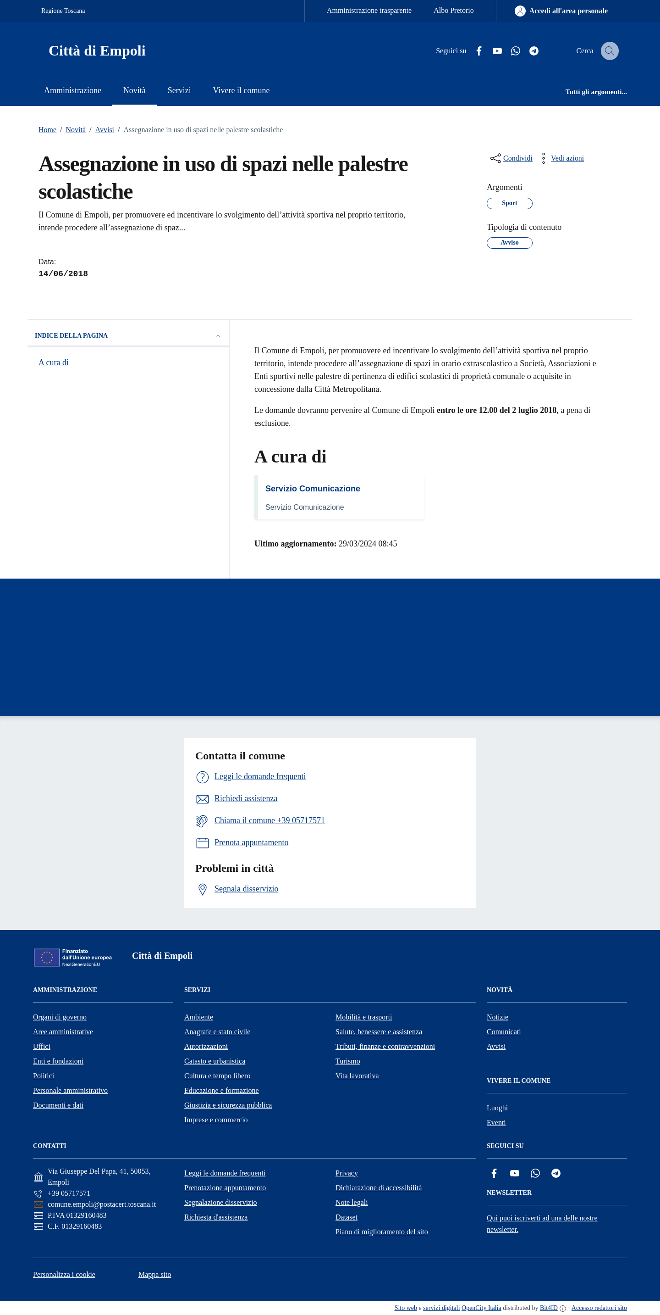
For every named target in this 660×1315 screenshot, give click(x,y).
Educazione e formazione (221, 1090)
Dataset (347, 1217)
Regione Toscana (63, 10)
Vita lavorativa (357, 1076)
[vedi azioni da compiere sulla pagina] (560, 158)
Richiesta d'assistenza (216, 1217)
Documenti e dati (58, 1105)
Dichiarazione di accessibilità (379, 1188)
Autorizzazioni (206, 1046)
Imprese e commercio (216, 1120)
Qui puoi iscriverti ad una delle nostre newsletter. (542, 1223)
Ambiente (198, 1017)
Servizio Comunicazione (312, 488)
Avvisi (100, 129)
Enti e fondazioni (58, 1061)
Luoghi (497, 1108)
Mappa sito (154, 1274)
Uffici (41, 1046)
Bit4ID (549, 1307)
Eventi (496, 1122)
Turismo (348, 1061)
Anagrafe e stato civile (217, 1032)
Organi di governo (60, 1017)
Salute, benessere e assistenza (379, 1032)
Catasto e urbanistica (214, 1061)
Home (47, 130)
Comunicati (504, 1032)
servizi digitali (441, 1307)
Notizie (497, 1017)
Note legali (352, 1202)
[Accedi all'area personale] (561, 11)
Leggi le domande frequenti (224, 1173)
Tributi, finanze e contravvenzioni (385, 1046)
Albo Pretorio (454, 10)
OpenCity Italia (481, 1307)
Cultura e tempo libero (217, 1076)
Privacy (347, 1173)
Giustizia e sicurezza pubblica (228, 1105)
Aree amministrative (63, 1032)
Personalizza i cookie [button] (64, 1274)
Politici (43, 1076)
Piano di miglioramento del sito (382, 1232)
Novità (71, 129)
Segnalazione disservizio (220, 1202)
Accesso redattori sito (599, 1307)
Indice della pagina (128, 336)
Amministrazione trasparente (369, 10)
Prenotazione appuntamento (225, 1188)
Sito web (406, 1307)
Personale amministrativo (70, 1090)
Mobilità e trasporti (364, 1017)
